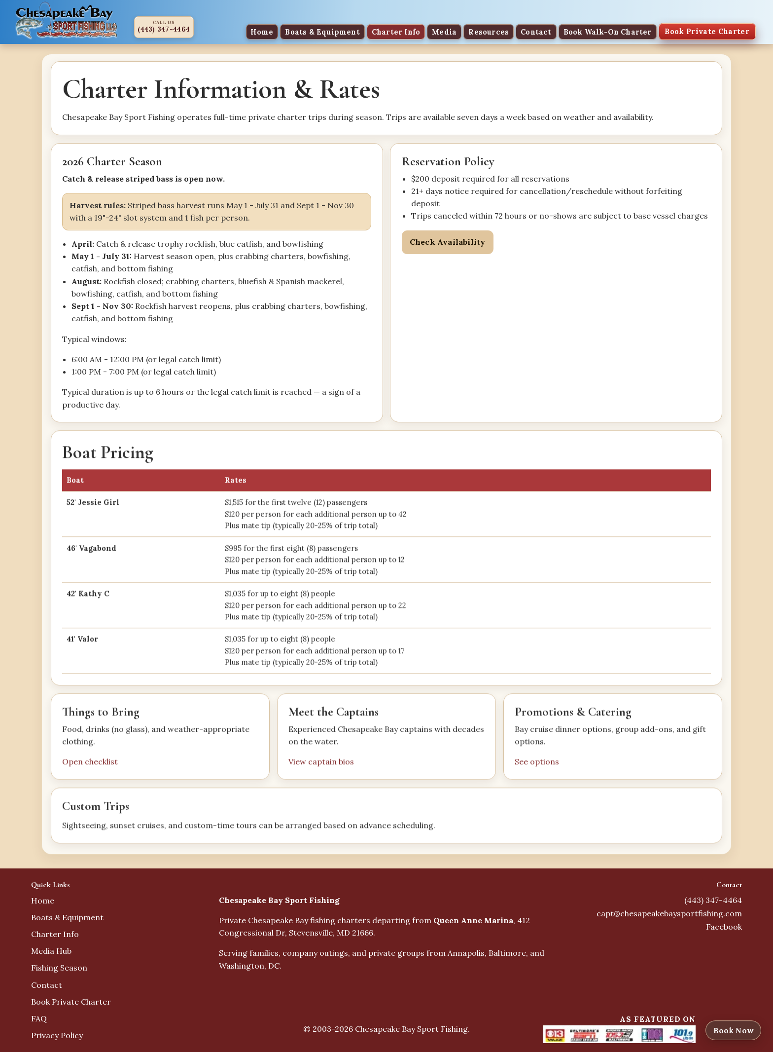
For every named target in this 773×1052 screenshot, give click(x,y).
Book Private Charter (707, 31)
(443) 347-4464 (164, 30)
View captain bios (321, 763)
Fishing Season (59, 968)
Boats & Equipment (322, 31)
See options (537, 763)
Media (444, 31)
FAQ (39, 1018)
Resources (488, 31)
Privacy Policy (57, 1035)
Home (261, 31)
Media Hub (51, 951)
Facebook (724, 927)
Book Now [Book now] (733, 1030)
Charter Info (396, 31)
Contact (536, 31)
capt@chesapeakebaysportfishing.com (669, 913)
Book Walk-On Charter (607, 31)
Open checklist (90, 763)
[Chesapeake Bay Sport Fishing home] (66, 19)
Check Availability (448, 242)
